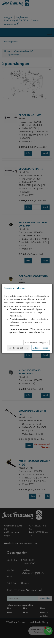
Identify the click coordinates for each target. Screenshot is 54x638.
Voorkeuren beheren (18, 347)
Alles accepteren (40, 347)
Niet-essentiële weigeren (36, 342)
